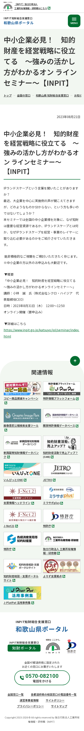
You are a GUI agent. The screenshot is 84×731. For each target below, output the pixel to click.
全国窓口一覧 (16, 694)
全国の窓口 (23, 95)
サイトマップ (59, 706)
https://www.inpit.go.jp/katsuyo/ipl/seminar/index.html (41, 333)
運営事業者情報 (29, 700)
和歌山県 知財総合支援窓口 (52, 95)
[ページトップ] (75, 361)
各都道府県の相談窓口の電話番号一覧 (54, 694)
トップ (8, 95)
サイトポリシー (55, 700)
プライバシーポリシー (30, 706)
